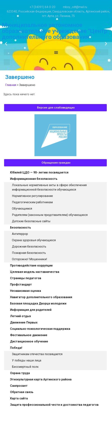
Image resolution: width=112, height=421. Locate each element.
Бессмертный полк (25, 367)
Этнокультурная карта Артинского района (41, 379)
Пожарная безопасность (29, 253)
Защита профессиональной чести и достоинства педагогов (54, 404)
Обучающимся (22, 208)
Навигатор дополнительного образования (41, 297)
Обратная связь (21, 392)
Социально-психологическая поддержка (40, 329)
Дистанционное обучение (29, 341)
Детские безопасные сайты (31, 221)
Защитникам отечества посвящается (37, 354)
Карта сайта (19, 398)
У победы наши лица (26, 360)
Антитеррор (20, 234)
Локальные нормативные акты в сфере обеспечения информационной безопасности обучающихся (49, 187)
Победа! (16, 348)
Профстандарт (21, 284)
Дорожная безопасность (29, 246)
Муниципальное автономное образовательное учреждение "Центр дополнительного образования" (54, 30)
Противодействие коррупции (31, 265)
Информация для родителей (30, 310)
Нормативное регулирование (32, 196)
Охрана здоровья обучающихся (34, 240)
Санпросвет (19, 385)
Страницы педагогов (25, 278)
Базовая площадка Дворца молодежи (38, 303)
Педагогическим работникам (32, 202)
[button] (6, 43)
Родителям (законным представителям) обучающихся (50, 215)
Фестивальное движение (28, 335)
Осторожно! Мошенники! (29, 259)
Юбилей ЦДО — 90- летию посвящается (39, 172)
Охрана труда (20, 373)
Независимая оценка (25, 291)
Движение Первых (23, 322)
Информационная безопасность (33, 179)
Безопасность (20, 227)
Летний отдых (20, 316)
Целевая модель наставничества (34, 272)
